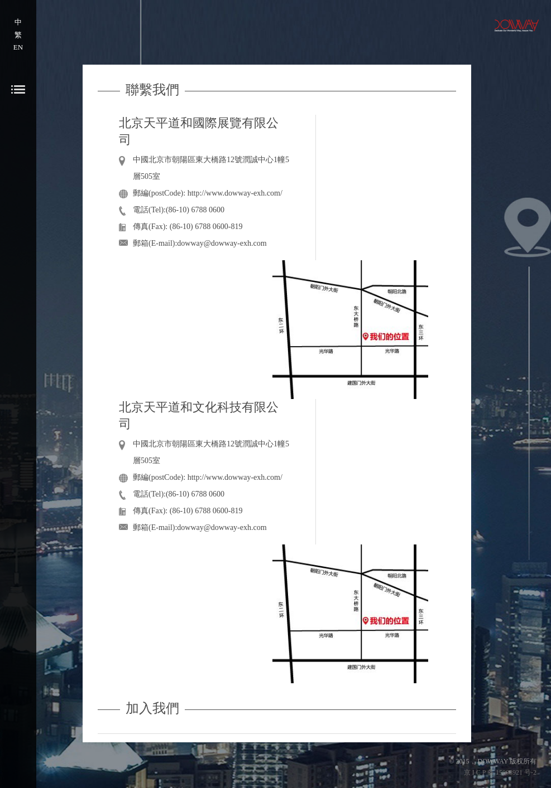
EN (18, 47)
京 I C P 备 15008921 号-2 (500, 772)
